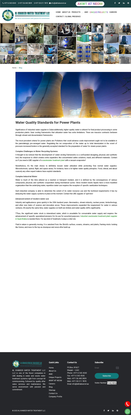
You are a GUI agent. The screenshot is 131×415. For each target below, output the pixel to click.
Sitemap (52, 390)
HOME (58, 12)
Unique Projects (55, 377)
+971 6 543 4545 (78, 375)
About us (66, 12)
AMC (86, 12)
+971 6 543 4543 (9, 3)
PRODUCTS (76, 12)
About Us (52, 371)
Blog (50, 387)
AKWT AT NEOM (55, 380)
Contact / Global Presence (68, 16)
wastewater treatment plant (54, 160)
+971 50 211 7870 (41, 3)
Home (14, 68)
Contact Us (53, 393)
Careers (113, 12)
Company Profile (55, 396)
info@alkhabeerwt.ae (57, 3)
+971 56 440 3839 (25, 3)
